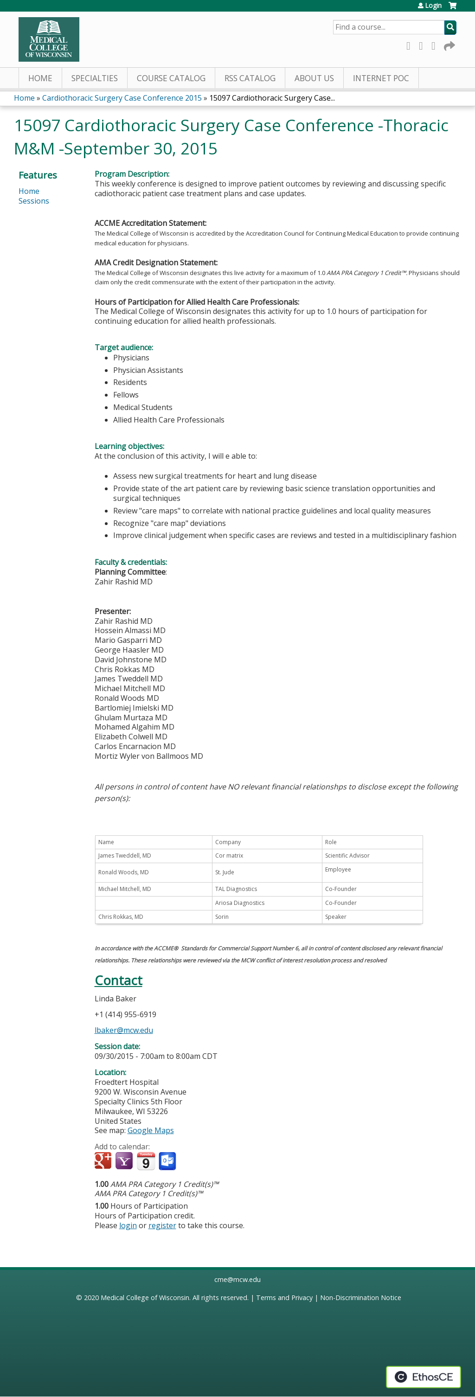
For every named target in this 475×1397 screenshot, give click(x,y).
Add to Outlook (168, 1161)
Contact (118, 980)
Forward (448, 44)
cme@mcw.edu (237, 1279)
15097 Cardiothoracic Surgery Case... (272, 98)
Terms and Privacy (284, 1297)
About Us (314, 78)
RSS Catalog (250, 78)
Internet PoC (381, 78)
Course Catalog (171, 78)
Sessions (34, 201)
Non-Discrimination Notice (360, 1297)
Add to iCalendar (145, 1161)
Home (40, 78)
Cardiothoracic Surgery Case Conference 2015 (122, 98)
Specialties (94, 78)
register (162, 1225)
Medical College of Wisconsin (145, 1297)
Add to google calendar (104, 1161)
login (128, 1225)
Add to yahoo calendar (125, 1161)
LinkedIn (436, 44)
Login (433, 5)
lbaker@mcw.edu (124, 1030)
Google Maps (151, 1130)
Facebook (411, 44)
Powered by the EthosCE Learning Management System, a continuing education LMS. (423, 1377)
